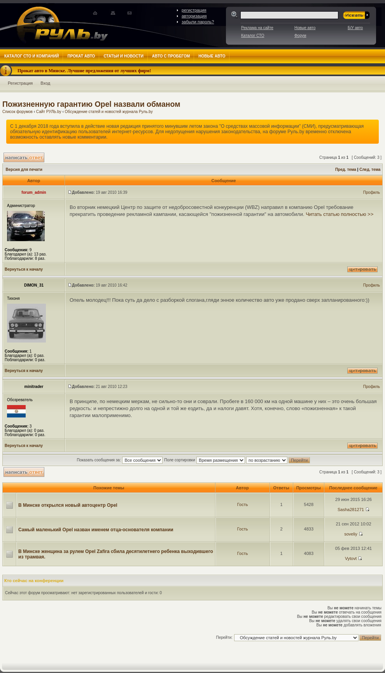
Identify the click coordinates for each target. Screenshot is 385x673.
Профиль (371, 192)
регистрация (194, 10)
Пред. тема (345, 169)
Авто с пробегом (171, 56)
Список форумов (17, 112)
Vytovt (351, 558)
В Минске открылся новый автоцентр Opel (67, 505)
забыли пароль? (198, 21)
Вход (45, 83)
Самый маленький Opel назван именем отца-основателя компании (95, 529)
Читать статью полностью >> (339, 214)
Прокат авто (81, 56)
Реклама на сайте (257, 28)
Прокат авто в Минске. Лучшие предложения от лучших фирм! (84, 70)
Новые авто (304, 28)
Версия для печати (24, 169)
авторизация (194, 16)
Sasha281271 (351, 509)
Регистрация (20, 83)
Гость (242, 504)
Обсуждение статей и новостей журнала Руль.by (109, 112)
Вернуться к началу (24, 269)
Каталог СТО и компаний (31, 56)
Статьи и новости (123, 56)
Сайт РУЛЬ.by (48, 112)
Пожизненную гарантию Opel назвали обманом (91, 104)
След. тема (369, 169)
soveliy (350, 534)
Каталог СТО (252, 35)
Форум (300, 35)
